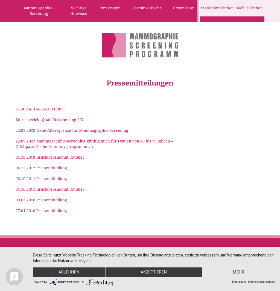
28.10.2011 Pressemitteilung (41, 178)
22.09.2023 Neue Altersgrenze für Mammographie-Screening (72, 130)
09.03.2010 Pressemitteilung (41, 199)
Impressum (239, 281)
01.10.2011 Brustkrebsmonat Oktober (50, 189)
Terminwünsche (147, 8)
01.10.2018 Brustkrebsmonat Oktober (50, 157)
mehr (238, 272)
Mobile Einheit (250, 8)
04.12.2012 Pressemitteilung (41, 167)
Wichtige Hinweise (78, 11)
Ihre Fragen (110, 8)
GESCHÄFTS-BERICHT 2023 (41, 109)
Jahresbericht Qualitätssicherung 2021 (51, 119)
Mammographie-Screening (39, 11)
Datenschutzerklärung (261, 281)
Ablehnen (69, 272)
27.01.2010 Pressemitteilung (41, 210)
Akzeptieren (154, 272)
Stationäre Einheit (217, 8)
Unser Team (183, 8)
